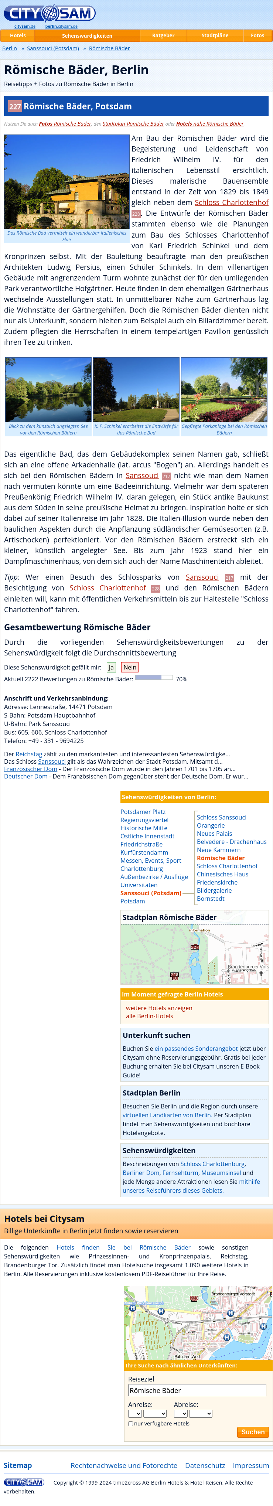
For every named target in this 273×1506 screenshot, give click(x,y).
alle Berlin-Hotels (149, 1016)
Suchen (253, 1432)
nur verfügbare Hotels (162, 1423)
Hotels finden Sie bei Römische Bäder (124, 1247)
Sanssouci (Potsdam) (53, 48)
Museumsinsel (221, 1173)
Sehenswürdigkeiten (87, 36)
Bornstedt (211, 899)
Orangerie (211, 825)
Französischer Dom (30, 769)
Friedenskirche (217, 882)
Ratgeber (163, 35)
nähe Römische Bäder (210, 123)
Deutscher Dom (26, 776)
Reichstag (29, 754)
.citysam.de (61, 26)
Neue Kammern (219, 850)
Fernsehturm (180, 1173)
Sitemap (18, 1465)
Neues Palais (214, 833)
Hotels (18, 35)
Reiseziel (141, 1378)
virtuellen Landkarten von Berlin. (167, 1115)
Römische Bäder (65, 123)
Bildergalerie (214, 890)
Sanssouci (142, 475)
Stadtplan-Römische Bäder (133, 123)
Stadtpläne (215, 35)
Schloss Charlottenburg (213, 1164)
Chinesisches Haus (222, 874)
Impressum (251, 1465)
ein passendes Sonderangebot (196, 1049)
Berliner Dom (141, 1173)
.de (24, 26)
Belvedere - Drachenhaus (232, 842)
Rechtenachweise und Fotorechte (124, 1465)
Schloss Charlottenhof (232, 202)
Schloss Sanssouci (221, 817)
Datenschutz (205, 1465)
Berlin (9, 48)
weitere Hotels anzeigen (159, 1008)
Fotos (257, 35)
